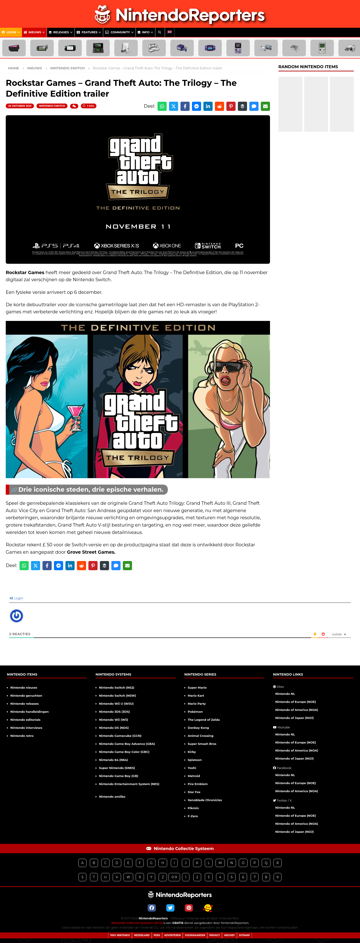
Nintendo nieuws (23, 687)
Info (143, 32)
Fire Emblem (198, 784)
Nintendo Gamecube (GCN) (120, 736)
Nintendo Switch (52, 105)
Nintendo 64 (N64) (113, 760)
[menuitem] (169, 32)
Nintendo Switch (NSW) (117, 695)
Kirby (192, 752)
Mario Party (197, 703)
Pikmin (193, 808)
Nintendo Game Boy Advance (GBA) (127, 744)
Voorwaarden (195, 935)
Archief (229, 935)
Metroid (194, 776)
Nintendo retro (22, 736)
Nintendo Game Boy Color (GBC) (124, 752)
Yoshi (192, 768)
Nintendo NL (285, 694)
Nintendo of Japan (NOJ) (294, 718)
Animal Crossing (201, 736)
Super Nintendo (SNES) (117, 768)
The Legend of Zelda (204, 719)
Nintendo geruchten (26, 695)
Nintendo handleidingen (29, 711)
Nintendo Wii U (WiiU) (116, 703)
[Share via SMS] (254, 106)
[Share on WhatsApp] (162, 106)
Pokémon (195, 711)
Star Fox (194, 792)
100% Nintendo (120, 935)
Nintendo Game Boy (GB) (118, 776)
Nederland (141, 935)
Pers (157, 935)
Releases (59, 32)
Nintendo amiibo (112, 796)
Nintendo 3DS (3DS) (114, 711)
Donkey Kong (198, 728)
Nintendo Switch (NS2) (116, 687)
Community (117, 32)
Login (9, 32)
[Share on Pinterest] (231, 106)
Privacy (214, 935)
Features (87, 32)
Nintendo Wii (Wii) (113, 719)
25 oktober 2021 (19, 105)
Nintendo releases (24, 703)
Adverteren (172, 935)
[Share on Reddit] (219, 106)
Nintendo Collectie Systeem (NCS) (137, 923)
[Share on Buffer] (242, 106)
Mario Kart (196, 695)
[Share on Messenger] (196, 106)
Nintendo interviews (26, 728)
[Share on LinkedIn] (208, 106)
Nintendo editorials (25, 719)
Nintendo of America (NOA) (296, 710)
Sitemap (244, 935)
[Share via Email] (265, 106)
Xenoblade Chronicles (205, 800)
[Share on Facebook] (185, 106)
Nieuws (32, 32)
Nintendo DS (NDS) (114, 728)
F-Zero (193, 816)
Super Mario (197, 687)
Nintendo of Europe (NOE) (295, 702)
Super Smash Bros (202, 744)
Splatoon (195, 760)
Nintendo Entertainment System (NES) (129, 784)
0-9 (174, 877)
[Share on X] (173, 106)
